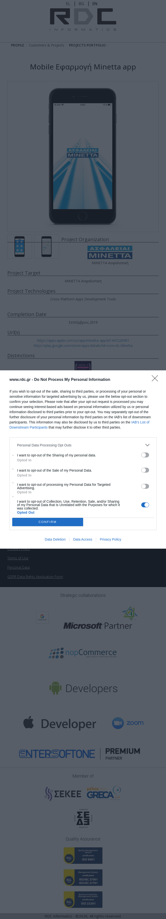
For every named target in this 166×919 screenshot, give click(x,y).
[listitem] (83, 445)
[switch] (145, 455)
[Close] (156, 380)
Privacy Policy (110, 539)
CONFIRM (47, 522)
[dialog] (83, 459)
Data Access (82, 539)
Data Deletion (55, 539)
